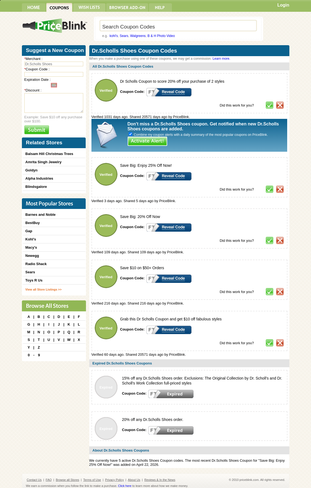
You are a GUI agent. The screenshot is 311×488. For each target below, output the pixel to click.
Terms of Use (92, 479)
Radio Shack (36, 264)
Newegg (32, 256)
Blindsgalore (36, 187)
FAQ (49, 479)
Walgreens (138, 36)
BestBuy (32, 223)
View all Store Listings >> (43, 289)
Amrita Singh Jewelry (43, 162)
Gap (28, 231)
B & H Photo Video (161, 36)
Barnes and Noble (40, 215)
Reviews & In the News (159, 479)
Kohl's (30, 239)
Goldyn (31, 170)
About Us (134, 479)
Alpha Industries (39, 178)
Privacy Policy (114, 479)
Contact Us (34, 479)
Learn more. (221, 59)
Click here (124, 485)
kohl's (114, 36)
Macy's (31, 247)
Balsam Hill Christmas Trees (49, 154)
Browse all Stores (67, 479)
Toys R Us (34, 280)
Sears (124, 36)
